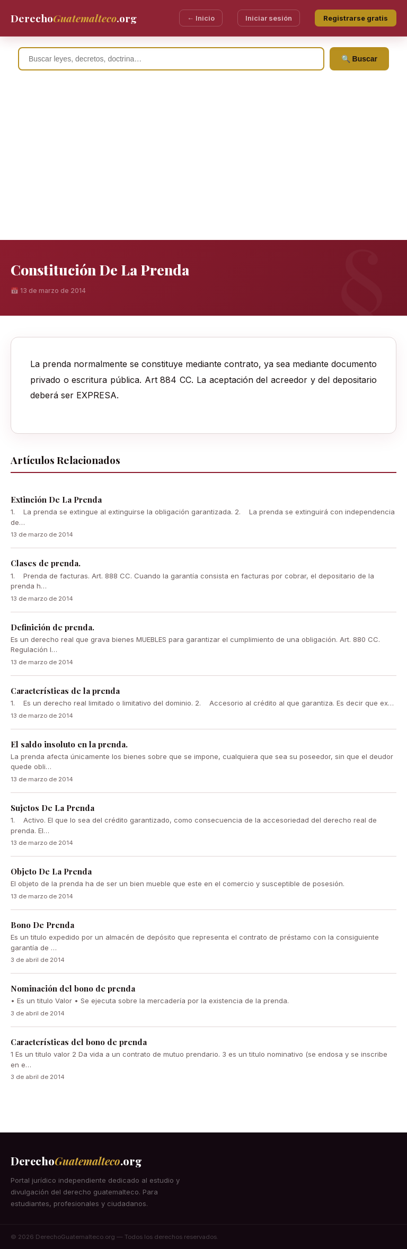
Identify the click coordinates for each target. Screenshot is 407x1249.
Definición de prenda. (52, 627)
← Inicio (201, 18)
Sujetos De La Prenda (52, 807)
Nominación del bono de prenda (73, 988)
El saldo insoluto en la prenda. (69, 744)
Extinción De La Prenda (56, 499)
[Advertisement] (203, 160)
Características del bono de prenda (79, 1042)
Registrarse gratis (355, 18)
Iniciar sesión (268, 18)
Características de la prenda (65, 690)
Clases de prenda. (46, 563)
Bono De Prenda (42, 925)
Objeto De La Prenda (51, 871)
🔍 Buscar (359, 59)
